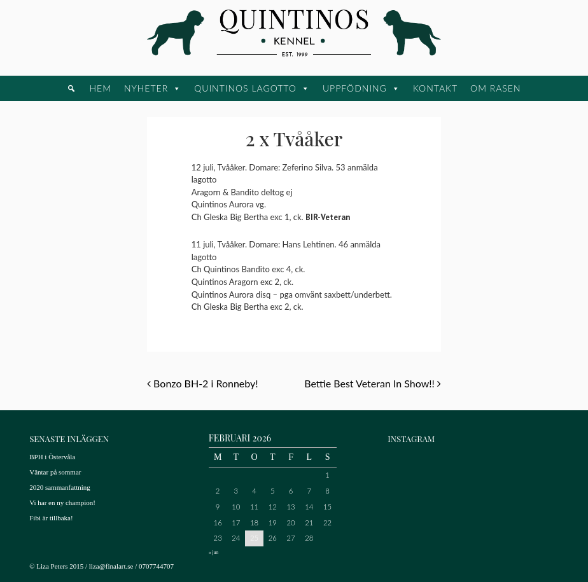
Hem (100, 88)
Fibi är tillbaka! (51, 518)
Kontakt (435, 88)
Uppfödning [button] (355, 88)
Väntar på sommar (55, 472)
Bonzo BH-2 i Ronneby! (202, 383)
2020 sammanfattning (59, 487)
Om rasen (495, 88)
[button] (71, 88)
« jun (213, 552)
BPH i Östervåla (52, 457)
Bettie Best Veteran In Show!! (372, 383)
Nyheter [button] (146, 88)
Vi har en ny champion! (62, 502)
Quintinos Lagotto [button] (245, 88)
